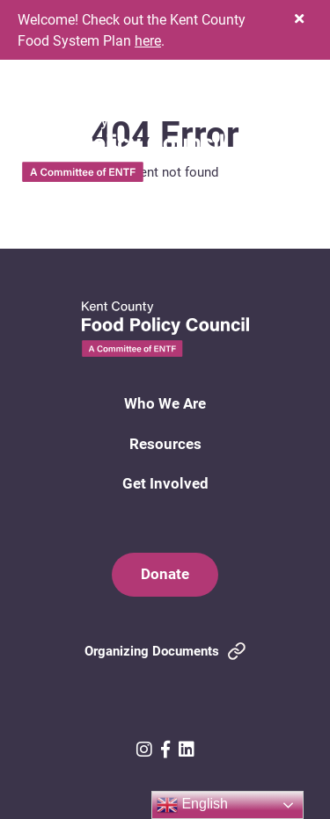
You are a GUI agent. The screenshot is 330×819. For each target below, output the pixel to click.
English (192, 804)
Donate (165, 573)
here (148, 40)
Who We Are (165, 403)
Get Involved (165, 483)
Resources (165, 443)
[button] (299, 19)
